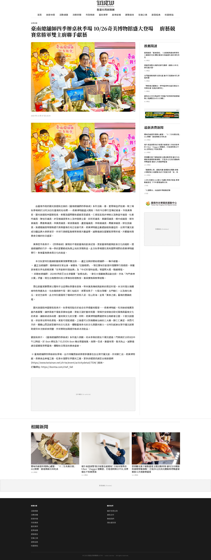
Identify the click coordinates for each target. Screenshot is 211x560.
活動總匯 (63, 14)
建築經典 (156, 14)
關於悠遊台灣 (112, 511)
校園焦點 (169, 14)
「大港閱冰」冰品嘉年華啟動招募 (157, 190)
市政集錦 (90, 14)
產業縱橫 (116, 14)
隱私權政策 (111, 522)
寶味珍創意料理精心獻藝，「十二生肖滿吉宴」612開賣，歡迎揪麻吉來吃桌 (162, 135)
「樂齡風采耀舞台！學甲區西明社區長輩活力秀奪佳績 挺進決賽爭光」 (161, 86)
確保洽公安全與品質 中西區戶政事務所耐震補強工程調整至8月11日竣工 (162, 97)
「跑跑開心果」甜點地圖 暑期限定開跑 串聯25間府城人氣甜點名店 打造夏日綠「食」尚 (161, 170)
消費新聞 (77, 14)
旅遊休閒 (50, 14)
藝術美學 (103, 14)
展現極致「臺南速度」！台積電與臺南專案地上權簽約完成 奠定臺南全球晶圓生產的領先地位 (162, 55)
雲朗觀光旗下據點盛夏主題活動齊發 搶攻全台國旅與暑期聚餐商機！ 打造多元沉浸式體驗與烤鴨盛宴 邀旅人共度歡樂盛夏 (162, 159)
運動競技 (129, 14)
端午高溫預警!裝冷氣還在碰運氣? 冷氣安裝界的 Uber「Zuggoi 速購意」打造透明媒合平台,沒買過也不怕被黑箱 (161, 146)
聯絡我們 (110, 518)
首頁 (39, 14)
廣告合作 (110, 514)
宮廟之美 (142, 14)
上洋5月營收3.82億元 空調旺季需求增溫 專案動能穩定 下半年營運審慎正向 (161, 181)
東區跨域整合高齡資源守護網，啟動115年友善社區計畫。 (161, 66)
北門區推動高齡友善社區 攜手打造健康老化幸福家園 (162, 76)
